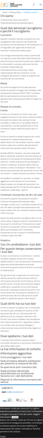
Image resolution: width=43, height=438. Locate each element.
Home (4, 12)
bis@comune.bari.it (15, 391)
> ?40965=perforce (30, 12)
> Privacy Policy (14, 12)
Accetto (15, 417)
